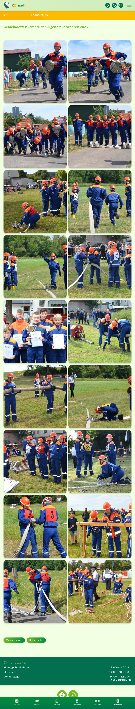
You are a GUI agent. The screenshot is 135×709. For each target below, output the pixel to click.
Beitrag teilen (36, 640)
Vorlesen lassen (14, 640)
